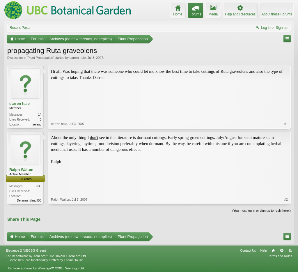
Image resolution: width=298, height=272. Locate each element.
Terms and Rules (280, 256)
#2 (286, 199)
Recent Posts (20, 28)
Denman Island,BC (29, 200)
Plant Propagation (40, 57)
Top (282, 250)
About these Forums (277, 14)
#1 (286, 124)
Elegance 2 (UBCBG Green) (26, 250)
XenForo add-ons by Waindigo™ (31, 268)
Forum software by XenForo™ (46, 256)
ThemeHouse (73, 260)
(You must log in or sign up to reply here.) (261, 210)
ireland (37, 124)
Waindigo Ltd (74, 268)
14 (39, 114)
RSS (290, 250)
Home (273, 250)
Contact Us (248, 250)
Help (263, 250)
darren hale (78, 57)
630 (38, 186)
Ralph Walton (21, 169)
